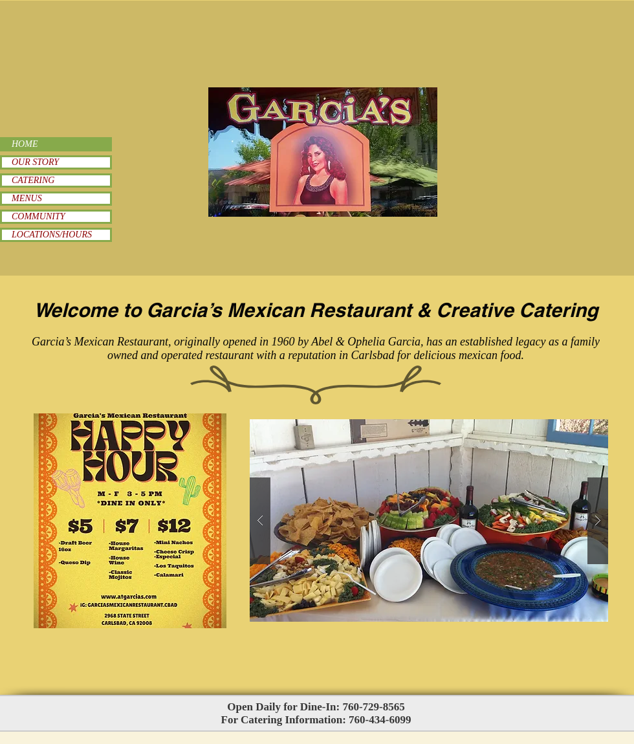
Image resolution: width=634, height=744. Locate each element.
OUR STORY (35, 162)
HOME (25, 144)
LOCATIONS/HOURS (52, 234)
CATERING (33, 180)
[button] (429, 520)
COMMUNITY (38, 216)
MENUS (27, 198)
